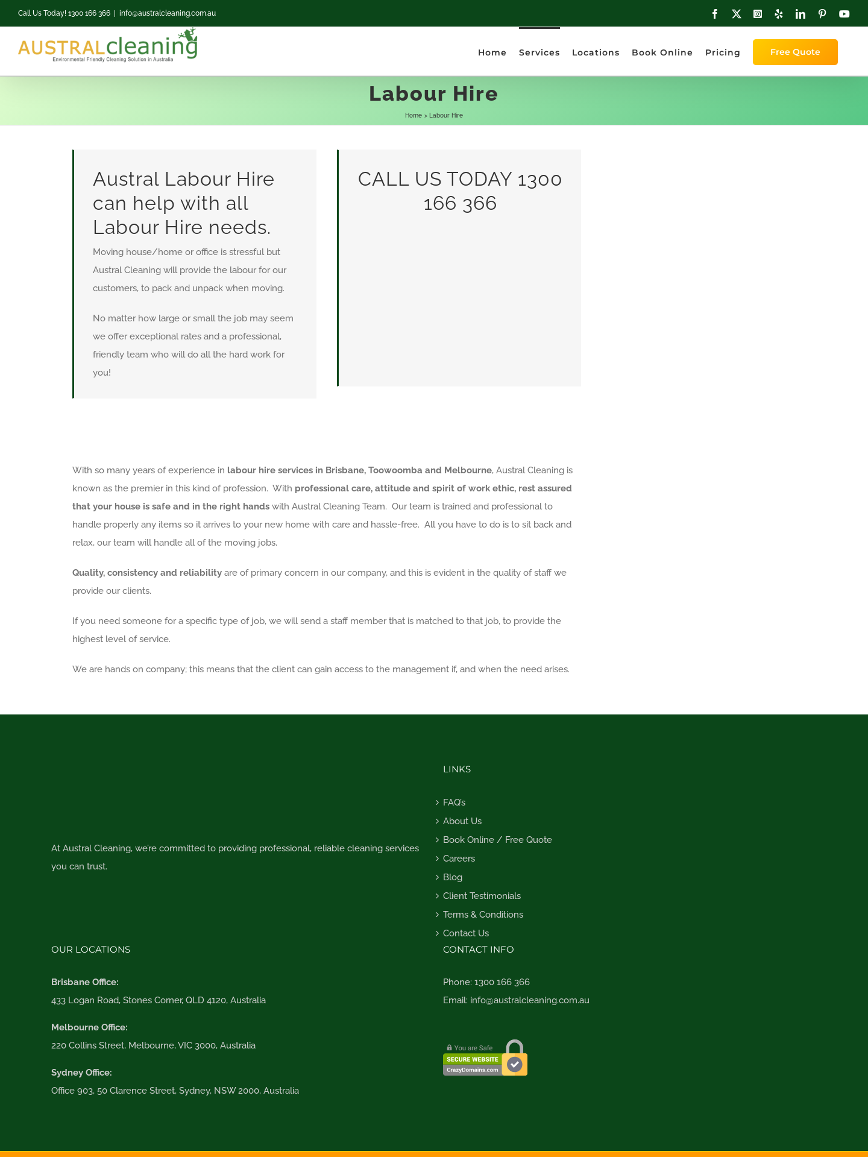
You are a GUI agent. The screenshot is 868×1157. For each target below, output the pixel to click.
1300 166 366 (502, 982)
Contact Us (466, 933)
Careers (459, 858)
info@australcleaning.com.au (167, 13)
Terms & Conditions (483, 914)
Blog (452, 877)
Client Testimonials (482, 896)
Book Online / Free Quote (497, 839)
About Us (462, 821)
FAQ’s (454, 802)
